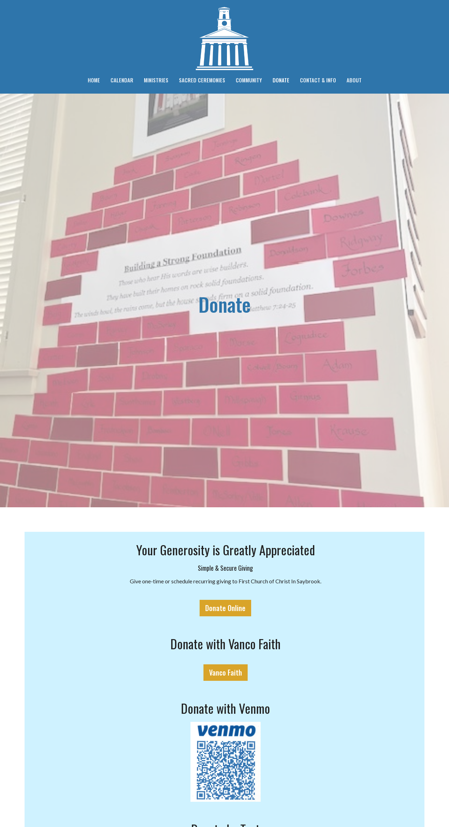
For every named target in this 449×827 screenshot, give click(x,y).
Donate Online (225, 608)
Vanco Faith (225, 672)
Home (94, 80)
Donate (281, 80)
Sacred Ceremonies (202, 80)
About (354, 80)
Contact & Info (318, 80)
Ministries (156, 80)
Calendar (121, 80)
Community (249, 80)
